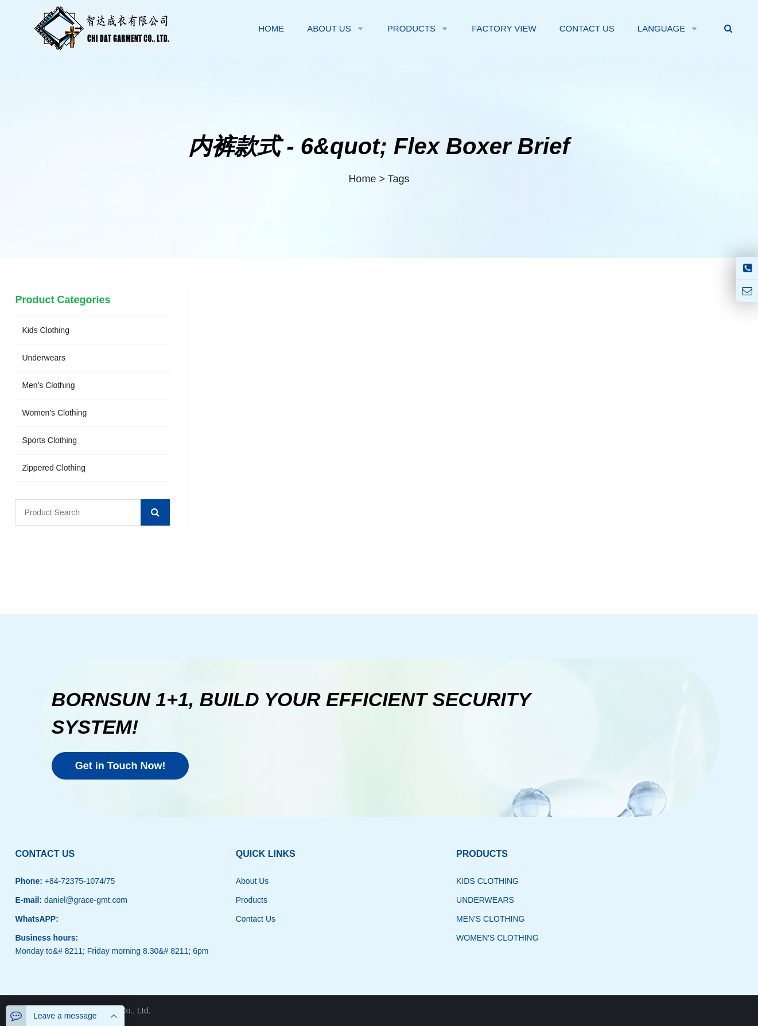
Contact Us (255, 918)
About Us (252, 881)
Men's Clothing (48, 385)
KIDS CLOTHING (487, 881)
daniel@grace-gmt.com (84, 899)
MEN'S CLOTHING (490, 918)
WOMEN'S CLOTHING (497, 937)
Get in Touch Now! (120, 766)
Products (251, 899)
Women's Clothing (54, 412)
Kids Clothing (45, 330)
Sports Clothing (49, 440)
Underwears (43, 357)
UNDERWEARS (485, 899)
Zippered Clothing (53, 467)
